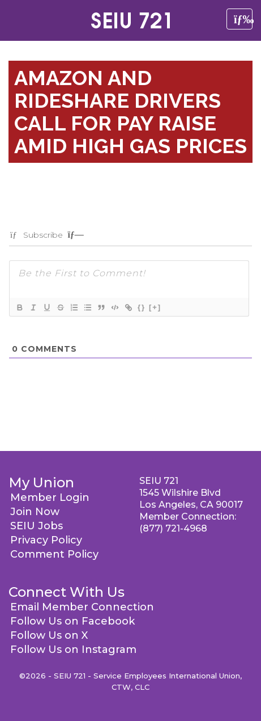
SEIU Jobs (36, 526)
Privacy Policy (46, 540)
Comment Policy (54, 554)
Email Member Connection (82, 607)
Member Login (49, 497)
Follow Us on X (49, 635)
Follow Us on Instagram (73, 649)
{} (142, 307)
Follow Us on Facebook (72, 621)
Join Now (34, 511)
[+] (155, 307)
